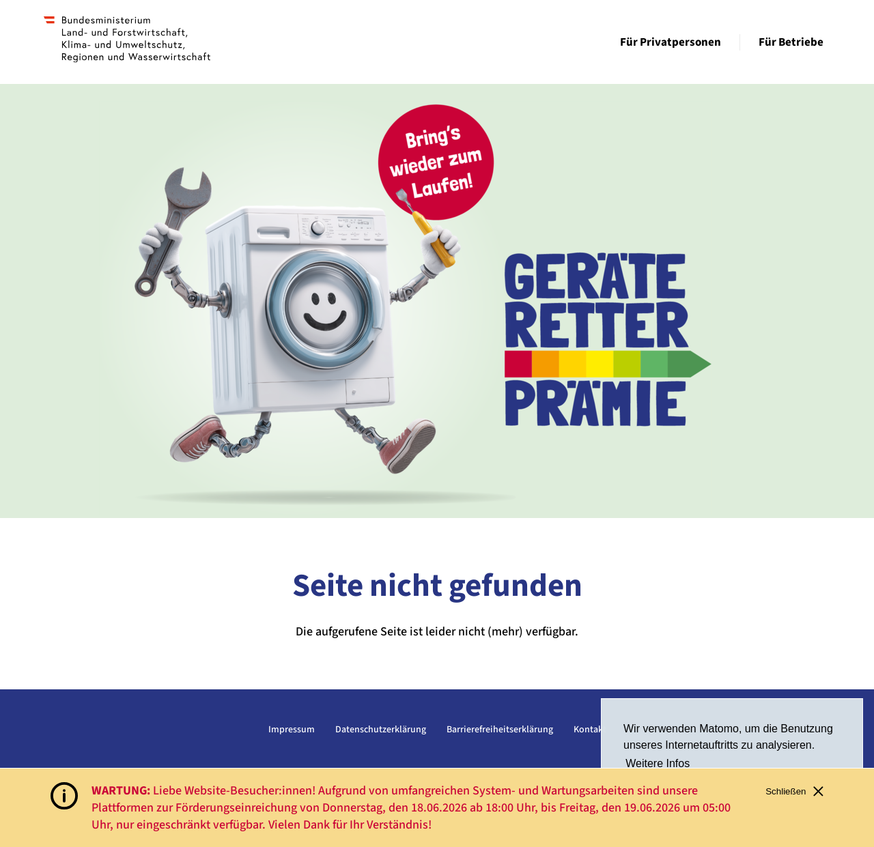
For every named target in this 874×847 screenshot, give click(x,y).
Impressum (291, 729)
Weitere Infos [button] (657, 763)
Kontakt (590, 729)
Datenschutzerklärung (380, 729)
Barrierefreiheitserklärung (500, 729)
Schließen (794, 791)
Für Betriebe (791, 42)
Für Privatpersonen (670, 42)
